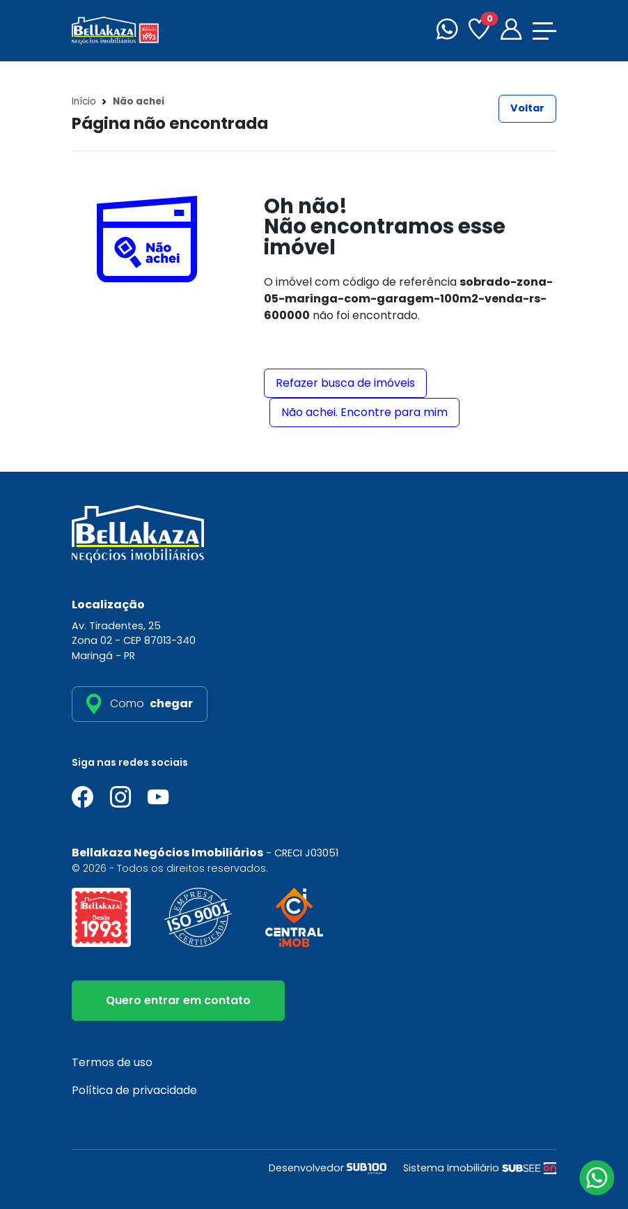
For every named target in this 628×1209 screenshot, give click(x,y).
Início (84, 101)
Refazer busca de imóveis (345, 383)
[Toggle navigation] (544, 31)
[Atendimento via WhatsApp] (596, 1177)
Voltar (527, 108)
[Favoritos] (479, 31)
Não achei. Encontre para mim (364, 412)
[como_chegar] (139, 704)
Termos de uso (112, 1062)
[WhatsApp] (447, 31)
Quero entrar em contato (178, 1000)
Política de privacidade (134, 1090)
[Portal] (511, 31)
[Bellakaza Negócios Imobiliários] (115, 30)
